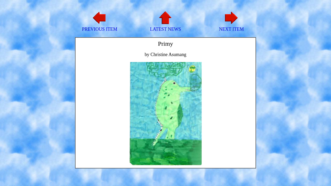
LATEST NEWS (165, 29)
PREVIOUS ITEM (99, 29)
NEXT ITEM (231, 29)
